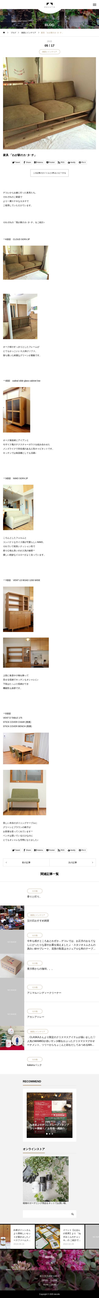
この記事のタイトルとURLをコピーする (49, 173)
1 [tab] (47, 1134)
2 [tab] (50, 1134)
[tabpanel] (49, 1115)
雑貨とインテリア (49, 52)
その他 (35, 891)
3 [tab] (52, 1134)
